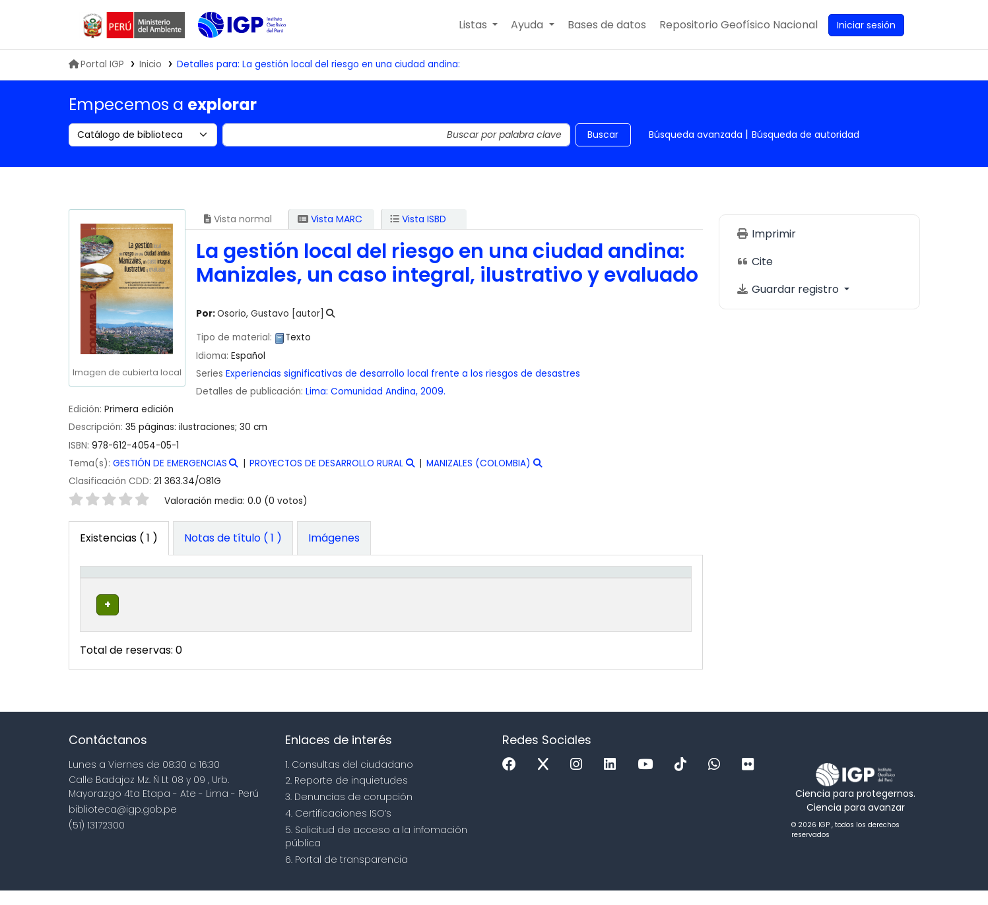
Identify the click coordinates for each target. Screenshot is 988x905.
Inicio (150, 64)
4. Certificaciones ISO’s (338, 827)
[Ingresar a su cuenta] (866, 25)
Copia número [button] (491, 586)
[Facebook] (512, 779)
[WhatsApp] (717, 779)
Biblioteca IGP (231, 51)
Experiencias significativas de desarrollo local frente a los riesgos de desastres (403, 373)
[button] (478, 25)
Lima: (317, 391)
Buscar (602, 134)
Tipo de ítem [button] (104, 586)
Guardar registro (788, 289)
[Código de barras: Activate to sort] (649, 586)
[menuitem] (738, 25)
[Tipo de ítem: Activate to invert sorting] (114, 586)
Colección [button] (271, 592)
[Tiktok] (684, 779)
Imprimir (766, 233)
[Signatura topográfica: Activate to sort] (401, 586)
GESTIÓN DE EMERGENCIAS (170, 463)
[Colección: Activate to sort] (289, 586)
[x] (546, 779)
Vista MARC (330, 219)
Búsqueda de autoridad (805, 134)
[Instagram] (579, 779)
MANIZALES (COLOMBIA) (478, 463)
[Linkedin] (613, 779)
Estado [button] (568, 592)
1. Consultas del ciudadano (349, 779)
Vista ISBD (418, 219)
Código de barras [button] (637, 586)
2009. (432, 391)
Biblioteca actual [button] (179, 586)
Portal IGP (96, 64)
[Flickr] (751, 779)
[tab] (233, 538)
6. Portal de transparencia (346, 874)
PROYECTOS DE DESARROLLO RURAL (326, 463)
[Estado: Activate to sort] (576, 586)
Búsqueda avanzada (695, 134)
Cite (754, 261)
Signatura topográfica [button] (374, 586)
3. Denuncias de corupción (348, 811)
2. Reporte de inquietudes (346, 794)
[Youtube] (648, 779)
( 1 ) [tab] (119, 538)
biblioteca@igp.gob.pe (123, 823)
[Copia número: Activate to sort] (505, 586)
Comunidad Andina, (375, 391)
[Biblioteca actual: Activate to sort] (194, 586)
